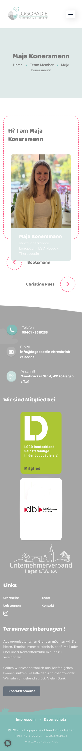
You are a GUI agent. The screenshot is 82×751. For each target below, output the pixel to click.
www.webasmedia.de (41, 741)
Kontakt (48, 606)
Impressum (26, 720)
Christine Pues (40, 284)
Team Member (42, 65)
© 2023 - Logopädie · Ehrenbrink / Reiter (41, 730)
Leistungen (12, 606)
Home (18, 65)
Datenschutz (55, 720)
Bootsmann (39, 262)
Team (46, 598)
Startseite (11, 598)
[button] (70, 14)
